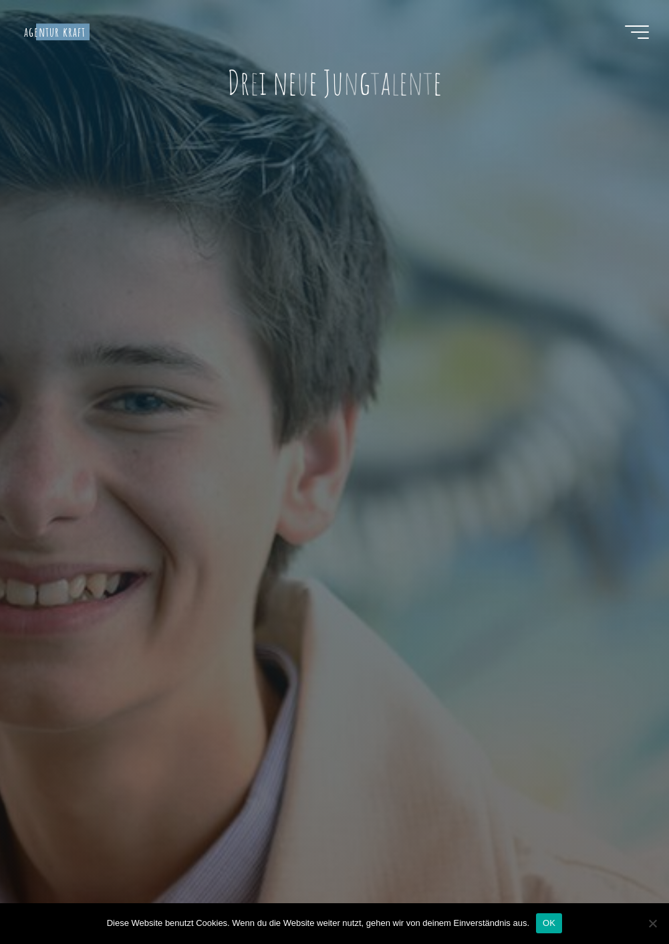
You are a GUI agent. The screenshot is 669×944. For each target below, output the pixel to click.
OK (549, 923)
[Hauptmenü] (637, 32)
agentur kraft (55, 31)
